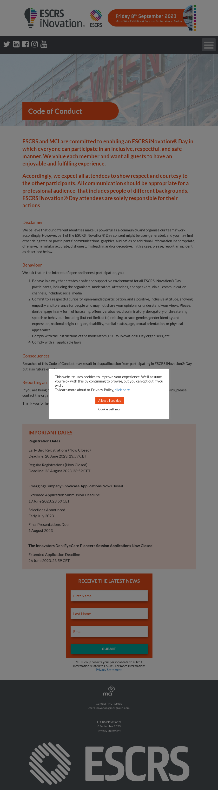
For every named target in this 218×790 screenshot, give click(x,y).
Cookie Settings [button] (109, 409)
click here (122, 390)
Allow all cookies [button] (109, 400)
